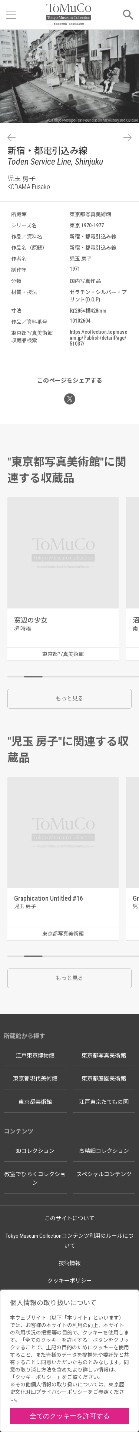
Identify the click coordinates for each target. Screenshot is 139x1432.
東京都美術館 (35, 1102)
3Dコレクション (35, 1151)
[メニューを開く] (11, 15)
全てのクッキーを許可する (70, 1416)
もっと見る (69, 698)
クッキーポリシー (69, 1280)
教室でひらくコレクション (35, 1178)
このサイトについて (69, 1218)
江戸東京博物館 (35, 1055)
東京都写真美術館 (104, 1055)
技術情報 (70, 1263)
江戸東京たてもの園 (104, 1102)
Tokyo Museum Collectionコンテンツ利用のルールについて (70, 1241)
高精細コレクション (104, 1151)
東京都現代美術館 (35, 1078)
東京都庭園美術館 (104, 1078)
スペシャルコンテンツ (104, 1174)
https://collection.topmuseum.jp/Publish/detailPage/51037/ (98, 338)
